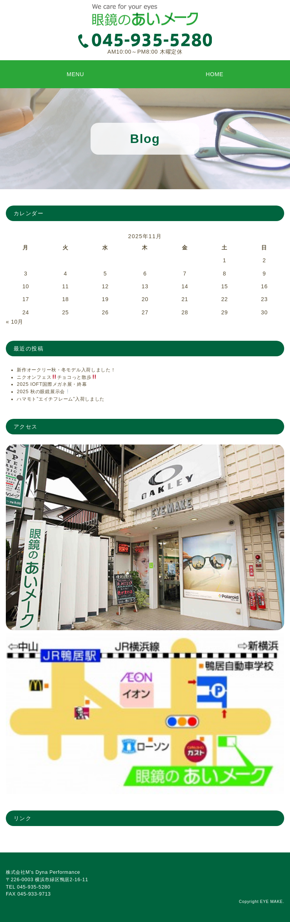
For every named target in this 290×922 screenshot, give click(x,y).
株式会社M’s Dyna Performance (43, 872)
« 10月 (14, 322)
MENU (75, 74)
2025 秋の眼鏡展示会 (43, 391)
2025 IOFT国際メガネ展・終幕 (52, 384)
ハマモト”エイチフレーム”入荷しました (61, 399)
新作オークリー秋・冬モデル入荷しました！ (66, 370)
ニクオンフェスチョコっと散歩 (56, 377)
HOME (215, 74)
